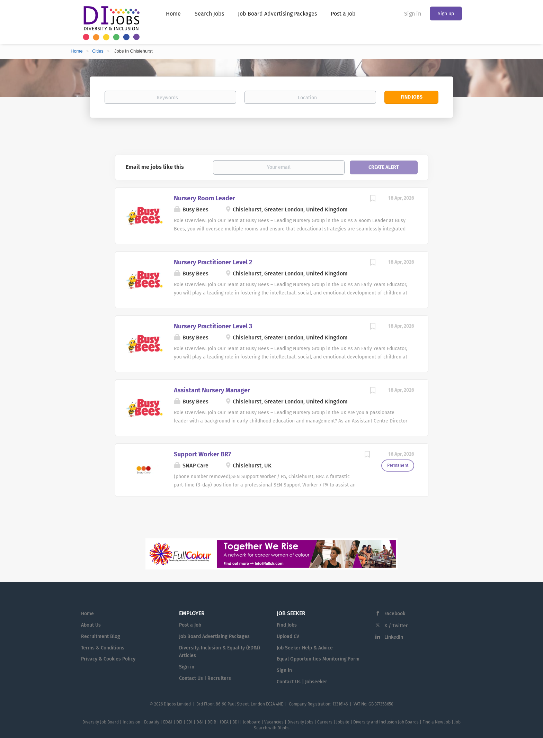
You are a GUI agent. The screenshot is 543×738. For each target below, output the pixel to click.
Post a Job (190, 625)
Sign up (446, 14)
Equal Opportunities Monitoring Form (318, 659)
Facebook (394, 614)
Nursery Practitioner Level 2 (213, 262)
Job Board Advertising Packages (214, 636)
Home (77, 51)
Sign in (412, 13)
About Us (91, 625)
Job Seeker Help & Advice (305, 648)
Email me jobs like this (155, 167)
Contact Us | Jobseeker (302, 682)
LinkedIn (393, 637)
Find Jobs (411, 97)
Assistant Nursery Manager (212, 390)
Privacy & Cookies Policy (108, 659)
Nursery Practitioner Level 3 (213, 326)
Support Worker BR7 (202, 454)
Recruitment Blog (100, 636)
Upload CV (288, 636)
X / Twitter (396, 626)
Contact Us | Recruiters (205, 678)
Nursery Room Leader (204, 198)
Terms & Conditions (102, 648)
